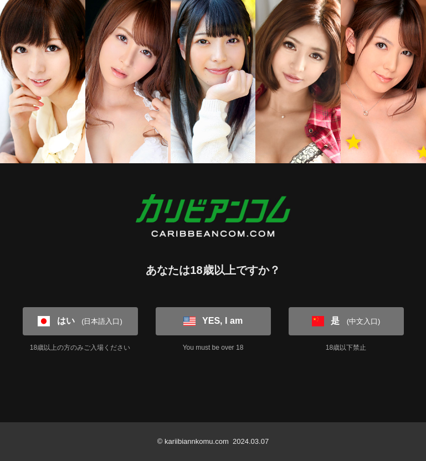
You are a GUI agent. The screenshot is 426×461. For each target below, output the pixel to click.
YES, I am (213, 321)
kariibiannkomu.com (197, 441)
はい (80, 321)
